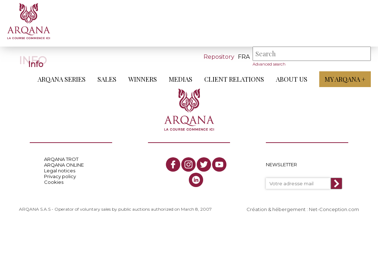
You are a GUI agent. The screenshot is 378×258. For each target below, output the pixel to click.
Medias (180, 79)
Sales (106, 79)
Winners (142, 79)
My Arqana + (345, 79)
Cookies (53, 182)
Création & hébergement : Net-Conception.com (303, 209)
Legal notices (59, 170)
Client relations (234, 79)
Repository (219, 56)
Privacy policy (60, 176)
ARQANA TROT (61, 159)
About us (291, 79)
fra (244, 56)
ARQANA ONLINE (64, 165)
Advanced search (269, 64)
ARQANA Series (62, 79)
